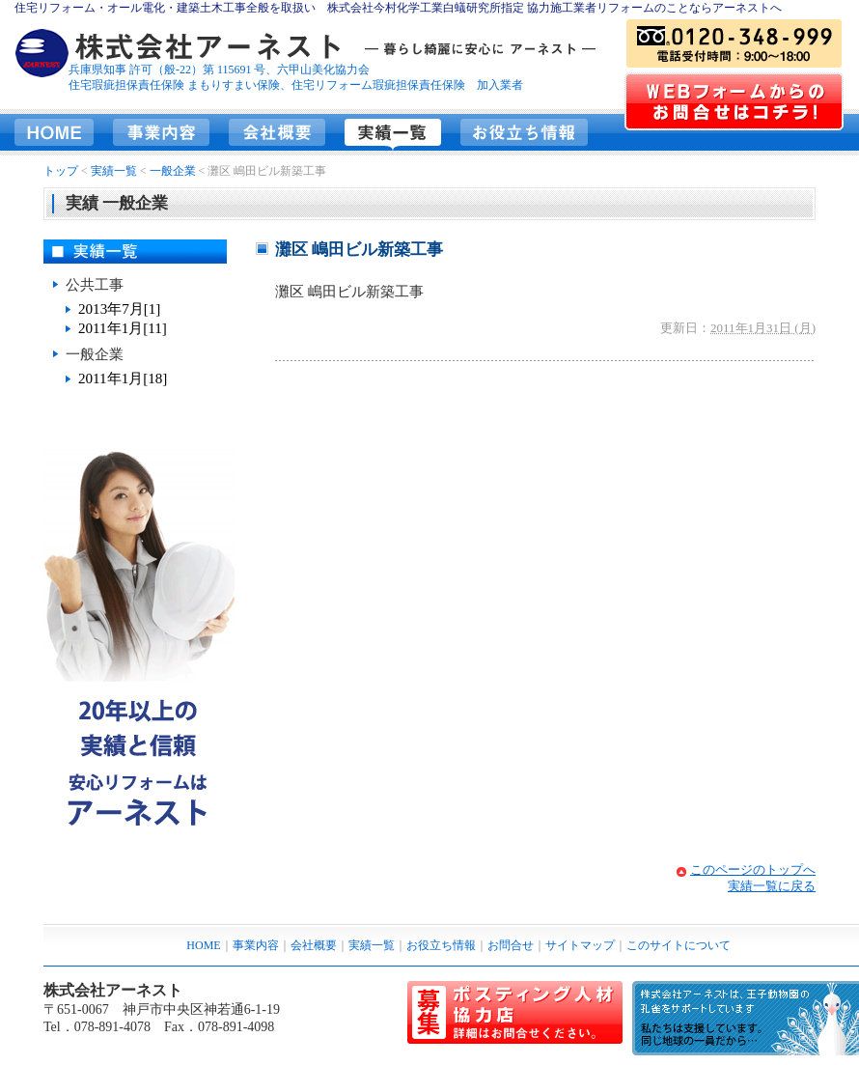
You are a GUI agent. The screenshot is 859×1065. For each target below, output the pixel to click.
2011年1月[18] (122, 378)
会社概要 (277, 132)
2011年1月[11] (122, 328)
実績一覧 (393, 132)
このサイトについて (678, 945)
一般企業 (173, 171)
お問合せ (510, 945)
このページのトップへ (753, 869)
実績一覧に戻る (772, 886)
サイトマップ (580, 945)
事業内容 (161, 132)
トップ (60, 171)
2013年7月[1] (119, 309)
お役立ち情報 (524, 132)
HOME (54, 132)
